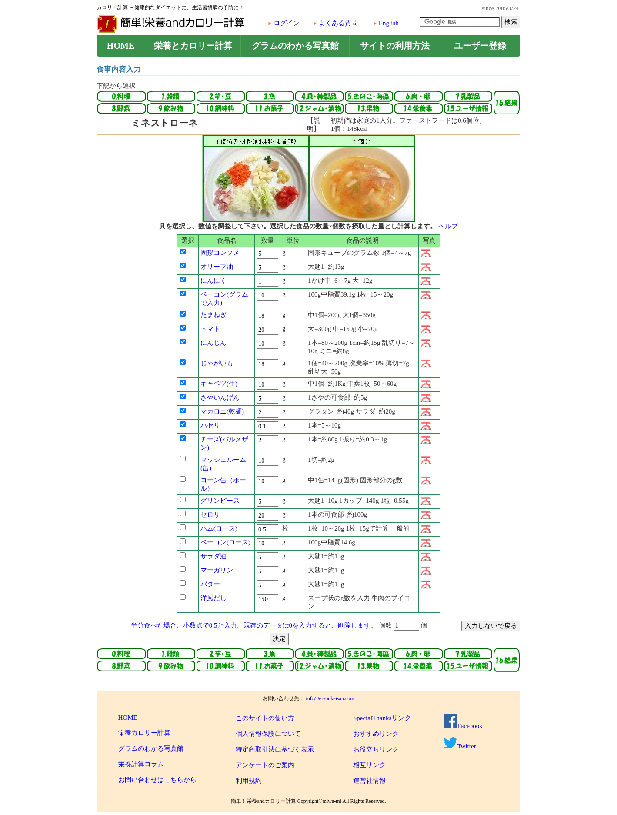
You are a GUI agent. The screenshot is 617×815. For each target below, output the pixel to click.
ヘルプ (448, 226)
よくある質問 (338, 23)
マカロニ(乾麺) (222, 411)
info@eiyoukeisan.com (330, 698)
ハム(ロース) (218, 528)
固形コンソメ (220, 252)
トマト (210, 328)
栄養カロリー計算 (144, 732)
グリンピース (220, 500)
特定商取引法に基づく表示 (275, 749)
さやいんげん (220, 397)
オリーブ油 (216, 266)
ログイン (286, 23)
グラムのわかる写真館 (295, 45)
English (389, 23)
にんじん (213, 342)
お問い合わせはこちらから (157, 779)
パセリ (210, 425)
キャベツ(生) (218, 383)
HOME (120, 45)
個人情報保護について (268, 733)
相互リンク (369, 765)
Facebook (463, 725)
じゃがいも (216, 363)
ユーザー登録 (480, 45)
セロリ (210, 514)
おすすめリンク (376, 733)
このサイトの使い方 (265, 718)
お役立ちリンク (376, 749)
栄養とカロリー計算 (193, 45)
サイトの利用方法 (395, 45)
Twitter (460, 746)
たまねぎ (213, 314)
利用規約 (249, 780)
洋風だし (213, 598)
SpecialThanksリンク (382, 718)
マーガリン (216, 570)
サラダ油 (213, 556)
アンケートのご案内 (265, 765)
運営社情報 (369, 780)
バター (210, 584)
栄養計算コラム (141, 764)
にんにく (213, 280)
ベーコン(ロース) (225, 542)
